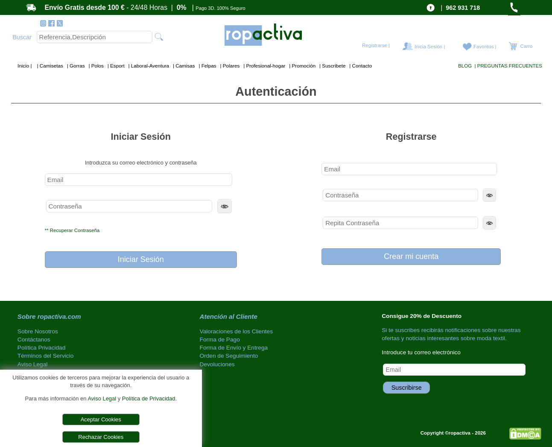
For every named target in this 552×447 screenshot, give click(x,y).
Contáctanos (34, 339)
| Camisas (183, 65)
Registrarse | (376, 45)
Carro (525, 46)
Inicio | (25, 65)
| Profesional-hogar (264, 65)
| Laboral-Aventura (148, 65)
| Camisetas (49, 65)
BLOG (465, 65)
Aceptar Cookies (101, 419)
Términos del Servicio (45, 356)
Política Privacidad (41, 347)
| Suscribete (332, 65)
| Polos (95, 65)
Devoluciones (217, 364)
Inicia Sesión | (430, 46)
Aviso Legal (102, 398)
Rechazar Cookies (100, 437)
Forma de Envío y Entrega (234, 347)
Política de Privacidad (148, 398)
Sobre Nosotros (38, 331)
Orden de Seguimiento (229, 356)
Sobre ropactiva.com (49, 316)
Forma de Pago (220, 339)
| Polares (229, 65)
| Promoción (301, 65)
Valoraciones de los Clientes (236, 331)
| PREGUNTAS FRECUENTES (507, 65)
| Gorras (75, 65)
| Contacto (360, 65)
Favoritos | (485, 46)
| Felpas (206, 65)
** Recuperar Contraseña (72, 230)
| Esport (115, 65)
